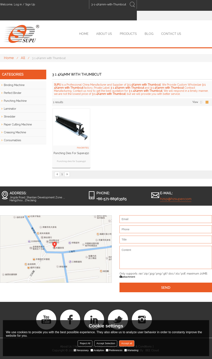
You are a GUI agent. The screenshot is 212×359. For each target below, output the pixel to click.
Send (165, 287)
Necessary (81, 350)
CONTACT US (171, 34)
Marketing (131, 350)
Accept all (126, 343)
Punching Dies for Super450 (71, 153)
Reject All (85, 343)
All (23, 58)
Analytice (97, 350)
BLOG (149, 34)
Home (9, 58)
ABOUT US (104, 34)
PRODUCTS (128, 34)
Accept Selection (105, 343)
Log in (18, 4)
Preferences (114, 350)
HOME (83, 34)
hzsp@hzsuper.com (175, 199)
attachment (127, 276)
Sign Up (30, 4)
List (202, 102)
